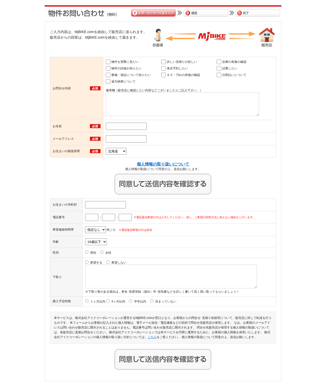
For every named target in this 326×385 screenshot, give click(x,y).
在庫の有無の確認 (234, 62)
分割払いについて (234, 75)
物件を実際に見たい (125, 62)
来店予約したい (177, 68)
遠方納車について (123, 81)
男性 (93, 253)
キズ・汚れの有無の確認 (183, 75)
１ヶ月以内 (97, 301)
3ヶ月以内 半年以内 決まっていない (143, 301)
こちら (152, 337)
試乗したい (229, 68)
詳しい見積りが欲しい (182, 62)
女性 (108, 253)
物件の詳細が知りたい (126, 68)
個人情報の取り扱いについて (163, 164)
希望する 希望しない (108, 262)
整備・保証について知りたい (131, 75)
